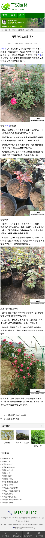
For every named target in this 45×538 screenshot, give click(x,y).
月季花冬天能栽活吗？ (10, 488)
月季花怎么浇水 (7, 470)
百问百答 (29, 30)
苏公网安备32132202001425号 (25, 528)
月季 (39, 55)
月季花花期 (6, 461)
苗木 (2, 524)
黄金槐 (7, 443)
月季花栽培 (6, 473)
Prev (39, 426)
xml (5, 524)
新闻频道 (21, 30)
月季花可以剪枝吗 (8, 467)
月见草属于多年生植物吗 (16, 415)
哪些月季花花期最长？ (10, 482)
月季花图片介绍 (7, 494)
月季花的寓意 (7, 476)
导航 (21, 15)
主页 (14, 30)
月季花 (3, 49)
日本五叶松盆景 (22, 443)
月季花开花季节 (7, 503)
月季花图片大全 (7, 458)
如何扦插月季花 (7, 485)
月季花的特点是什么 (9, 497)
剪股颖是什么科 (13, 419)
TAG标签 (9, 524)
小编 (26, 44)
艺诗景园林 (23, 524)
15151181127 (25, 513)
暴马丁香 (38, 446)
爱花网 (30, 524)
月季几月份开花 (7, 464)
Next (41, 426)
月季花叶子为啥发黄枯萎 (11, 491)
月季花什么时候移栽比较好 (12, 500)
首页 (4, 15)
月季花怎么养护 (7, 479)
